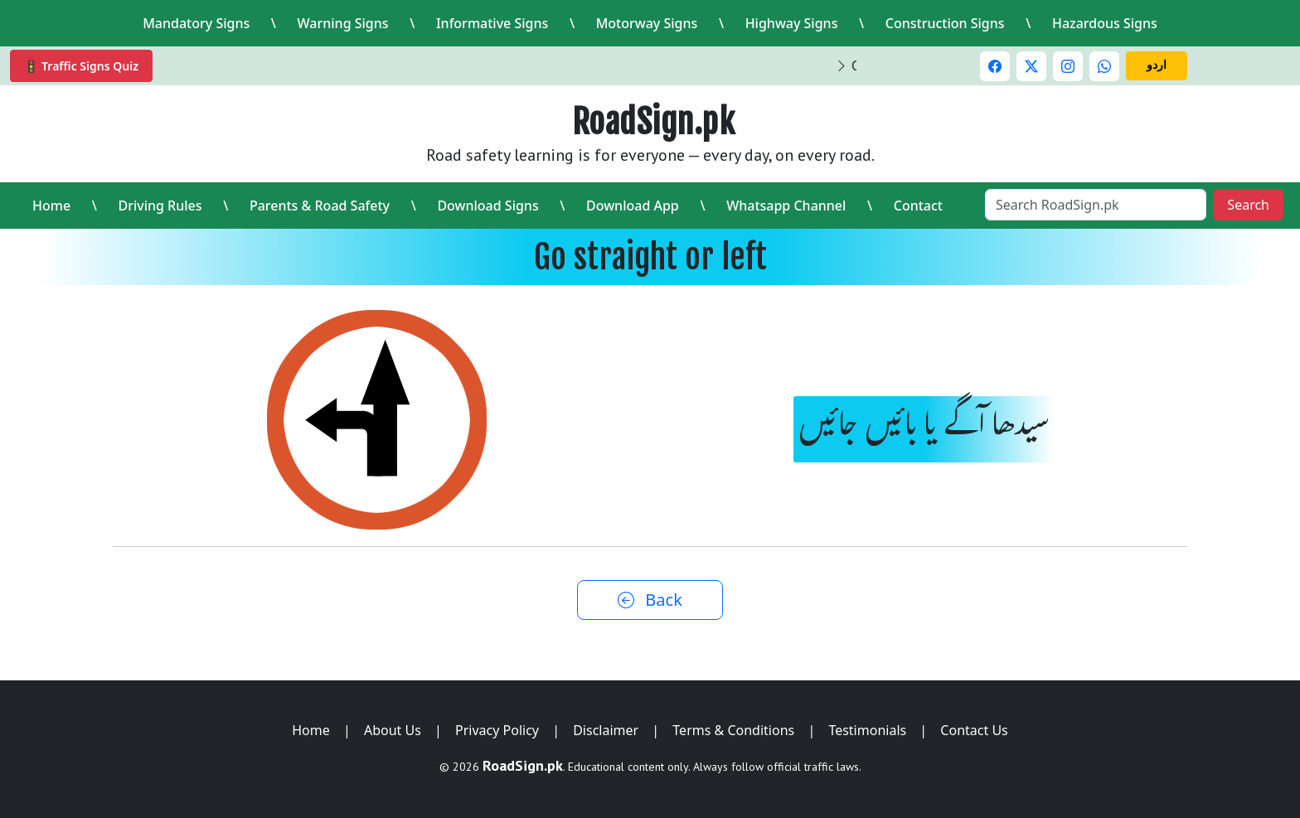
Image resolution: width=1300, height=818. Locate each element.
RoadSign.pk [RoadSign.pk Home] (653, 122)
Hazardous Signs (1104, 23)
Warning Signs (343, 23)
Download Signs (487, 205)
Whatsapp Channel (786, 205)
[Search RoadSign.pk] (1095, 204)
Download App (632, 205)
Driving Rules (159, 205)
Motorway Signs (647, 23)
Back (650, 599)
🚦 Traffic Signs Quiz (81, 66)
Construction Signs (945, 23)
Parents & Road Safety (320, 205)
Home (51, 205)
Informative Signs (492, 23)
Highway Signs (791, 23)
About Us (392, 730)
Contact (918, 205)
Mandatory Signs (196, 23)
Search (1248, 205)
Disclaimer (605, 730)
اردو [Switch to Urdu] (1157, 64)
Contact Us (973, 730)
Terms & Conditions (733, 730)
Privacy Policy (497, 730)
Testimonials (867, 730)
